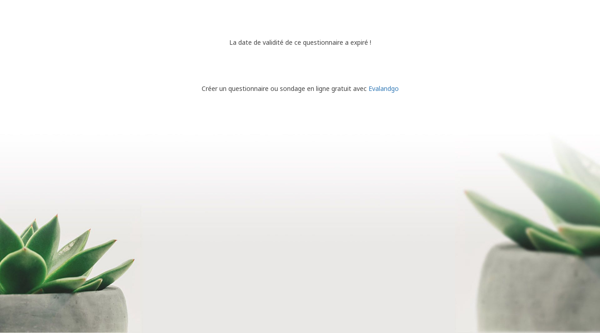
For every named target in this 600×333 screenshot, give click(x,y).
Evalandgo (384, 88)
